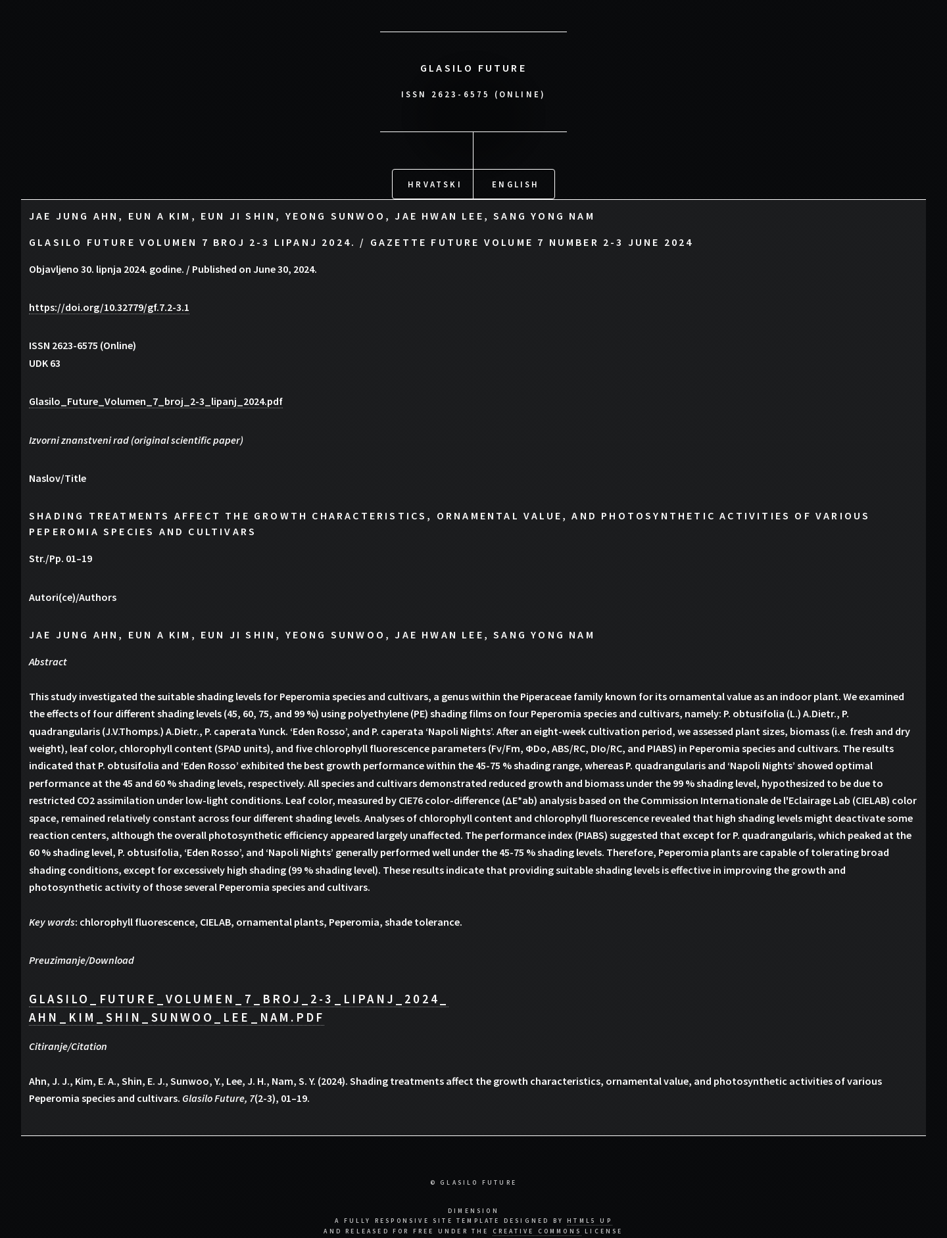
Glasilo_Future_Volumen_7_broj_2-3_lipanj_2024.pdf (156, 400)
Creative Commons (537, 1231)
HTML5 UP (589, 1220)
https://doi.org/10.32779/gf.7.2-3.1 (109, 305)
